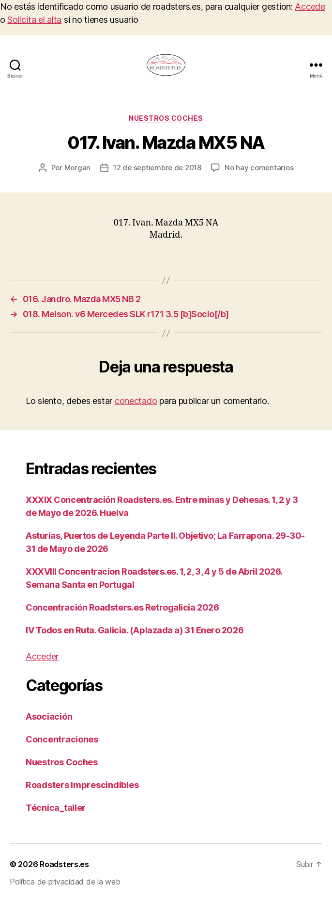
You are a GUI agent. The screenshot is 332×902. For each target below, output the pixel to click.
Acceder (42, 656)
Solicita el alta (34, 20)
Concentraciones (62, 739)
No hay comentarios (259, 167)
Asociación (49, 716)
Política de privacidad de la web (65, 881)
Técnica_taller (56, 808)
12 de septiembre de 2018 (157, 167)
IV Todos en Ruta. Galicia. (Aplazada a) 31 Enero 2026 (134, 630)
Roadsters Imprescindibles (82, 785)
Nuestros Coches (166, 118)
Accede (310, 6)
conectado (136, 401)
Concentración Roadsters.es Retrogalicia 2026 (122, 607)
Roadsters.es (64, 864)
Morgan (77, 167)
